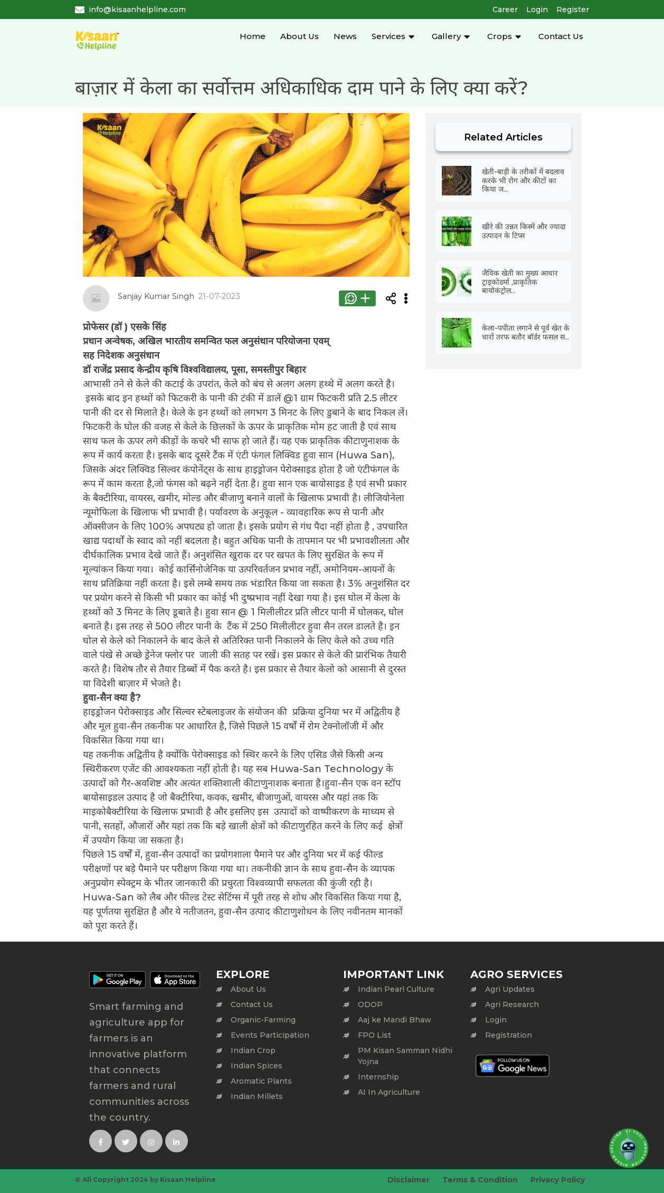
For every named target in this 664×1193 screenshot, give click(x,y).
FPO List (374, 1035)
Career (505, 9)
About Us (299, 36)
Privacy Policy (557, 1180)
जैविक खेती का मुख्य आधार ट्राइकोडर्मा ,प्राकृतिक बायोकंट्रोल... (520, 282)
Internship (378, 1077)
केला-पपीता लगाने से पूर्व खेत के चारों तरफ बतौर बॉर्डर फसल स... (526, 332)
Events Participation (270, 1035)
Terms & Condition (480, 1180)
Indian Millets (257, 1096)
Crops (499, 36)
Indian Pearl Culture (396, 989)
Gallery (446, 36)
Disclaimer (408, 1180)
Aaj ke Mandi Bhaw (394, 1020)
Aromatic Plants (261, 1081)
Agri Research (512, 1004)
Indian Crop (253, 1050)
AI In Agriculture (389, 1092)
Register (572, 9)
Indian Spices (256, 1065)
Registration (508, 1035)
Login (537, 9)
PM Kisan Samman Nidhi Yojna (405, 1056)
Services (388, 36)
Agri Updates (510, 989)
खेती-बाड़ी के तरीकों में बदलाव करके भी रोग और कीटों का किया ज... (523, 180)
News (345, 36)
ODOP (370, 1004)
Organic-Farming (263, 1020)
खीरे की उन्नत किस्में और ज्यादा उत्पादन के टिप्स (524, 231)
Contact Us (560, 36)
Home (252, 36)
